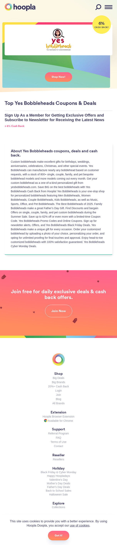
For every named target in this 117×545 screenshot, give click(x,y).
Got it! (59, 535)
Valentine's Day (58, 479)
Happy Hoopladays (58, 475)
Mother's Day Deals (58, 483)
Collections (58, 507)
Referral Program (58, 433)
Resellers (58, 459)
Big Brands (58, 382)
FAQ (58, 437)
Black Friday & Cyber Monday (58, 472)
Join (58, 394)
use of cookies (79, 525)
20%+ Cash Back (58, 386)
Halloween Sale (58, 494)
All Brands (58, 403)
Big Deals (58, 377)
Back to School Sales (58, 490)
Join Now (58, 311)
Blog (58, 399)
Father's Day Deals (58, 487)
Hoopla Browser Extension (58, 416)
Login (58, 390)
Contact (58, 446)
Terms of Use (58, 441)
